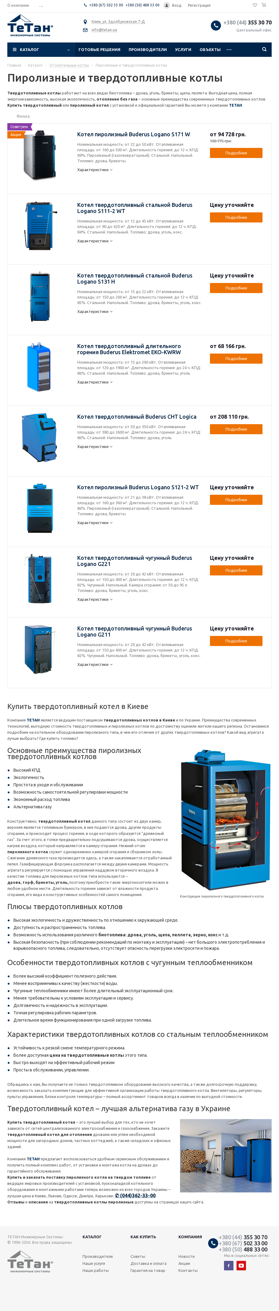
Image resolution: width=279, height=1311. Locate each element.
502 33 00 (243, 1243)
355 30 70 (247, 22)
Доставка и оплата (148, 1263)
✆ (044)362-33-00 (135, 1195)
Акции (184, 1263)
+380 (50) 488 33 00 (143, 5)
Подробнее (236, 153)
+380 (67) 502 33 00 (106, 5)
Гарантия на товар (147, 1270)
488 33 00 (243, 1249)
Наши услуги (94, 1263)
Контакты (188, 1270)
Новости (186, 1256)
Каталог (29, 49)
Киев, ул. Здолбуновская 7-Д (118, 21)
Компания (190, 1237)
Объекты (210, 49)
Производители (148, 49)
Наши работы (96, 1270)
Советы (137, 1256)
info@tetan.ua (104, 30)
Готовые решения (99, 49)
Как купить (143, 1237)
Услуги (183, 49)
